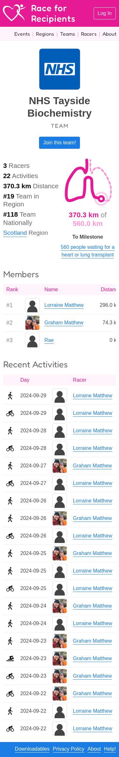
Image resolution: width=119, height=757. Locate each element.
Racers (88, 34)
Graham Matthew (63, 322)
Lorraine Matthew (64, 305)
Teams (67, 34)
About (109, 34)
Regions (45, 34)
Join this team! (59, 142)
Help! (110, 749)
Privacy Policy (68, 749)
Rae (49, 340)
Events (22, 34)
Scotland (15, 232)
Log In (105, 13)
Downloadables (32, 749)
